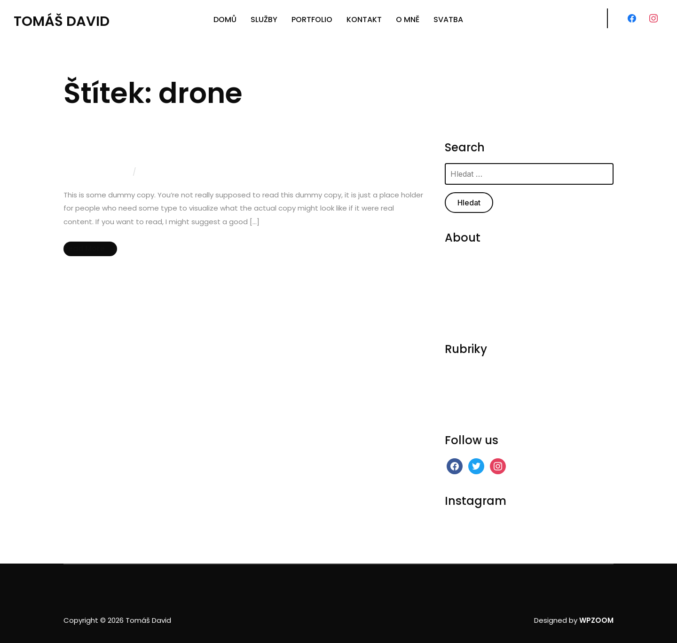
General (458, 371)
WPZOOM (596, 620)
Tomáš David (62, 21)
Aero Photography (116, 149)
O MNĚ (407, 19)
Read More (84, 248)
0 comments (164, 171)
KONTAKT (364, 19)
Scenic (456, 396)
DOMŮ (224, 19)
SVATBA (448, 19)
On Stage (461, 384)
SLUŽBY (264, 19)
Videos (457, 409)
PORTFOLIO (311, 19)
